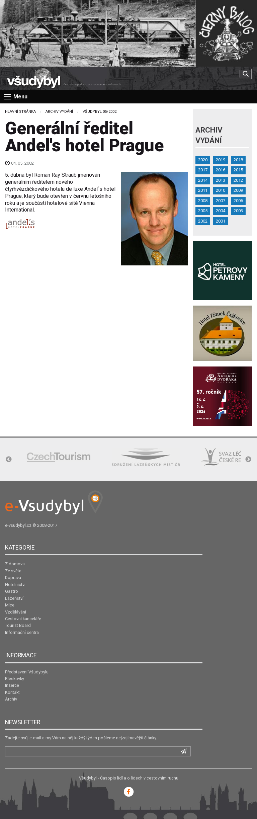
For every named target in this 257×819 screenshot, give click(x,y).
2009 (238, 190)
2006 (238, 200)
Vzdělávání (15, 612)
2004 (220, 210)
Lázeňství (14, 598)
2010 (220, 190)
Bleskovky (14, 678)
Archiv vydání (59, 111)
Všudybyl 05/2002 (99, 111)
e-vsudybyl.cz (18, 525)
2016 (220, 169)
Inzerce (12, 685)
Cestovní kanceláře (23, 618)
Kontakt (12, 692)
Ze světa (13, 570)
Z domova (15, 563)
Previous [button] (8, 459)
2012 (238, 180)
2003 (238, 210)
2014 (202, 180)
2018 (238, 159)
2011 (202, 190)
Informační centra (22, 632)
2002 (202, 221)
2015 (238, 169)
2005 (202, 210)
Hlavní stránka (20, 111)
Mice (9, 604)
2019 (220, 159)
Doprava (13, 577)
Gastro (11, 591)
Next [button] (248, 459)
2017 (202, 169)
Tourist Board (18, 625)
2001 (220, 221)
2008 (202, 200)
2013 (220, 180)
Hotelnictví (15, 584)
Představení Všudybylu (27, 671)
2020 (202, 159)
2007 (220, 200)
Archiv (11, 699)
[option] (58, 457)
